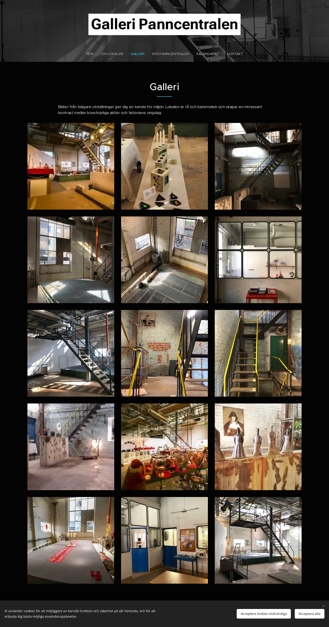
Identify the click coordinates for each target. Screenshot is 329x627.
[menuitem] (89, 54)
